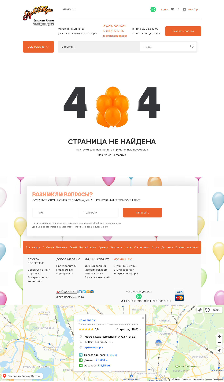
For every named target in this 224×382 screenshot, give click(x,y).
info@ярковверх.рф (115, 35)
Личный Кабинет (95, 266)
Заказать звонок (183, 31)
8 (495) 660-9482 (124, 266)
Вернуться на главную (112, 155)
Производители (66, 266)
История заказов (96, 269)
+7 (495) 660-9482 (114, 26)
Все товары (36, 47)
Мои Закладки (94, 273)
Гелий (73, 247)
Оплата (180, 247)
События (67, 47)
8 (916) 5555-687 (124, 269)
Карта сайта (35, 281)
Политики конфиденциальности (90, 226)
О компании (141, 247)
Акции (155, 247)
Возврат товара (38, 277)
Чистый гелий (87, 247)
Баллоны (61, 247)
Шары (128, 247)
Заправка (116, 247)
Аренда (103, 247)
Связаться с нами (39, 269)
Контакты (192, 247)
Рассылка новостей (97, 277)
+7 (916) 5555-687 (113, 31)
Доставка (167, 247)
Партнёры (34, 273)
